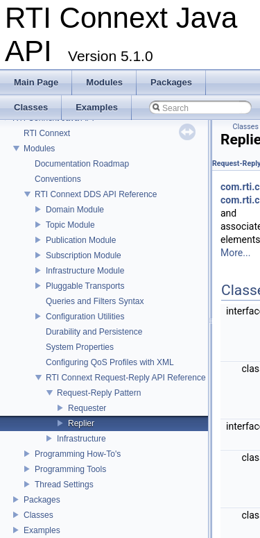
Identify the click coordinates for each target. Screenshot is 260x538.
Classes (38, 515)
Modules (39, 148)
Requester (87, 408)
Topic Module (70, 225)
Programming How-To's (78, 454)
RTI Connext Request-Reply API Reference (126, 378)
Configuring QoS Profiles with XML (110, 362)
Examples (42, 530)
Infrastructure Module (85, 271)
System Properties (80, 347)
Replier (81, 423)
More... (235, 252)
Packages (42, 500)
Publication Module (81, 240)
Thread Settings (64, 484)
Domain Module (75, 210)
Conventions (58, 179)
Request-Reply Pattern (99, 393)
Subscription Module (83, 255)
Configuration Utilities (85, 316)
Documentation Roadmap (82, 164)
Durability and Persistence (94, 332)
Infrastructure (81, 439)
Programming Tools (70, 469)
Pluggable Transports (85, 286)
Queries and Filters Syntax (95, 301)
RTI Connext (47, 133)
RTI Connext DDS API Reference (96, 194)
